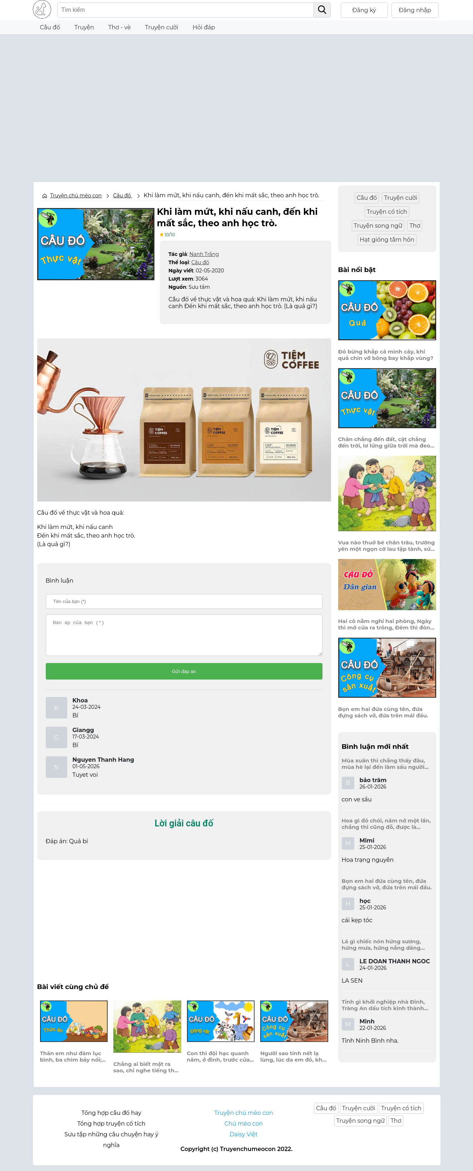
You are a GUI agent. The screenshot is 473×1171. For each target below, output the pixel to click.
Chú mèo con (244, 1129)
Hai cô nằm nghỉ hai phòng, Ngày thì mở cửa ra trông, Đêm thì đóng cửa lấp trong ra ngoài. (386, 624)
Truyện (84, 27)
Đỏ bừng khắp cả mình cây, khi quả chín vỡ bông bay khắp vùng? (386, 355)
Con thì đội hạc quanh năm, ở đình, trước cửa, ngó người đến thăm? (219, 1062)
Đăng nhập (415, 10)
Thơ (414, 225)
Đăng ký (364, 10)
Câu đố (50, 27)
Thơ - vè (119, 27)
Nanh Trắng (204, 253)
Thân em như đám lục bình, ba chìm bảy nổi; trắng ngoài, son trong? (73, 1062)
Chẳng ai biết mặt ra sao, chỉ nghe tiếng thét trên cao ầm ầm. (146, 1073)
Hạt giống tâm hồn (387, 239)
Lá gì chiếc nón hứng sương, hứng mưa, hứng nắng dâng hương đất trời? (381, 944)
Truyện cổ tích (387, 211)
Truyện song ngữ (378, 225)
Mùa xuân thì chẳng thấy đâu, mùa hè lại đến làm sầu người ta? (383, 763)
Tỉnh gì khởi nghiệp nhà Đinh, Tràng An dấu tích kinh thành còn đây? (383, 1005)
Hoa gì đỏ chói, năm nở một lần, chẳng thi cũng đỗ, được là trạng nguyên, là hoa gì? (386, 823)
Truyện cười (161, 27)
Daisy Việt (244, 1140)
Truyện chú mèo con (76, 195)
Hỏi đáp (204, 27)
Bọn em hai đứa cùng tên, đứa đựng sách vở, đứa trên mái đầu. (383, 712)
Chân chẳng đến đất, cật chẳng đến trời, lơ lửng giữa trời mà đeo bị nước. (384, 442)
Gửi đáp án (184, 677)
